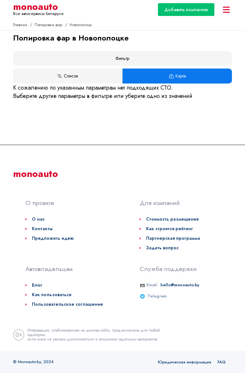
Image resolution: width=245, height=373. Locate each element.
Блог (37, 285)
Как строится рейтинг (169, 228)
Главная (20, 25)
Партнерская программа (173, 238)
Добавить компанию (186, 9)
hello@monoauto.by (179, 285)
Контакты (42, 228)
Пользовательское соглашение (67, 304)
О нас (38, 219)
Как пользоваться (51, 294)
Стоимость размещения (172, 219)
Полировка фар (48, 25)
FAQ (222, 362)
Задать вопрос (162, 248)
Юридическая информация (184, 362)
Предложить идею (53, 238)
